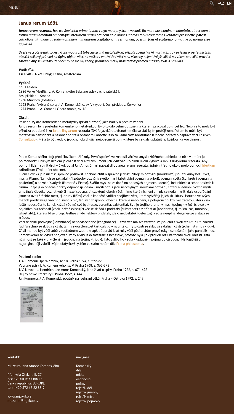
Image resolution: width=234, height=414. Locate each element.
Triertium (208, 165)
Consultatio (27, 139)
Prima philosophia (129, 243)
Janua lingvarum (65, 130)
